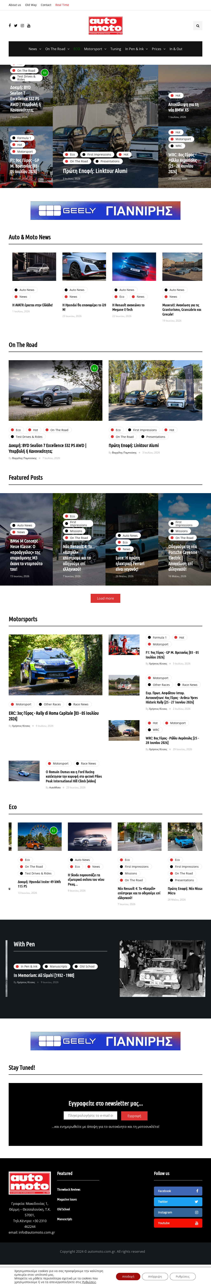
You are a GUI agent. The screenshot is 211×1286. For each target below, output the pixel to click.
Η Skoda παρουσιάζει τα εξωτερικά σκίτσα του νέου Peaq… (150, 879)
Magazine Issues (67, 1199)
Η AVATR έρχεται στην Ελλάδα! (77, 305)
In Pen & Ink (134, 49)
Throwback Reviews (68, 1189)
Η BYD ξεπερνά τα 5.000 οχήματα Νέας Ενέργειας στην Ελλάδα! (27, 309)
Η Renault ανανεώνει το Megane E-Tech (173, 307)
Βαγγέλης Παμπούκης (24, 474)
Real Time (62, 5)
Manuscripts (64, 1219)
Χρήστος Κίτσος (21, 742)
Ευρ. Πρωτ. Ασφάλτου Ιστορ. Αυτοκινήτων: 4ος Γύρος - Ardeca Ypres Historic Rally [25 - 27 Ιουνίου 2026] (172, 713)
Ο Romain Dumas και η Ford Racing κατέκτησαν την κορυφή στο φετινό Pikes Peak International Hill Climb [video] (74, 792)
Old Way (31, 5)
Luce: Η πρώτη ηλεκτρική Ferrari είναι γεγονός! (130, 579)
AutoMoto (55, 803)
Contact (46, 5)
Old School (63, 1209)
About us (15, 5)
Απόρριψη (155, 1276)
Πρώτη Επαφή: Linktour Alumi (95, 170)
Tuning (115, 49)
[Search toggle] (197, 25)
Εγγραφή (134, 1132)
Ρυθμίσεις (89, 1282)
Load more (105, 614)
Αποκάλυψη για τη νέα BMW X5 (184, 107)
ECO (77, 49)
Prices (156, 49)
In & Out (176, 49)
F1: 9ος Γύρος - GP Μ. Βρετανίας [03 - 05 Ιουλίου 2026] (24, 181)
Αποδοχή (128, 1276)
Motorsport (93, 49)
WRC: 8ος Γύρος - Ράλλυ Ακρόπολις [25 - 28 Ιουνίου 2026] (183, 179)
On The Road (55, 49)
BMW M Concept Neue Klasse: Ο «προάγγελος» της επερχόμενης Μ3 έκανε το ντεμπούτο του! (25, 571)
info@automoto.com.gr (37, 1232)
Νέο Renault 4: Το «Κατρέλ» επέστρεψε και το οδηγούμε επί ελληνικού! (77, 574)
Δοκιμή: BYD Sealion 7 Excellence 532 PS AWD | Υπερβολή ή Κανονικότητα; (25, 98)
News (33, 49)
